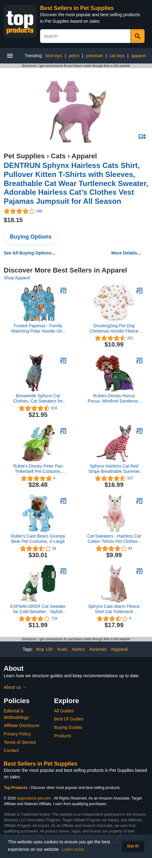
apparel (138, 55)
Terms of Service (20, 742)
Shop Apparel (17, 277)
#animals (98, 649)
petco (74, 55)
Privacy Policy (17, 733)
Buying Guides (68, 727)
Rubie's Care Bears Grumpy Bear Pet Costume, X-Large (38, 539)
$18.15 (13, 220)
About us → (15, 687)
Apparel (84, 156)
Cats (58, 156)
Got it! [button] (133, 846)
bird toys (54, 55)
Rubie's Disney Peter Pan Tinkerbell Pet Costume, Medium (38, 469)
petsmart (94, 55)
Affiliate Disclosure (21, 725)
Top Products (16, 788)
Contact (11, 750)
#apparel (119, 649)
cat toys (117, 55)
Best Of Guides (69, 718)
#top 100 (44, 649)
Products (62, 735)
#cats (62, 649)
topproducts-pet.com (34, 798)
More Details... (126, 252)
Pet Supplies (24, 156)
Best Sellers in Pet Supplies (77, 8)
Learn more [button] (73, 849)
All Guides (64, 710)
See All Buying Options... (29, 252)
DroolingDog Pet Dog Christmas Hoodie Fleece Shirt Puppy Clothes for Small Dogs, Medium (114, 328)
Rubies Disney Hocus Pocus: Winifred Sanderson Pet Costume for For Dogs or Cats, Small (114, 398)
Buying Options (31, 237)
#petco (78, 649)
